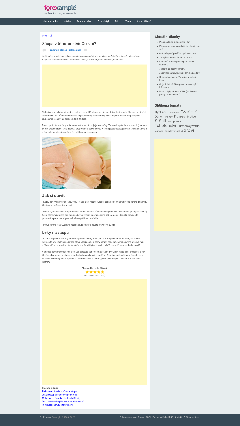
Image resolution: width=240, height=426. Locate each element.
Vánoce (159, 131)
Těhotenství (165, 126)
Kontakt (178, 417)
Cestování (173, 112)
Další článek (74, 50)
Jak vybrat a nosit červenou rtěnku (175, 57)
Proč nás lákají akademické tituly (174, 42)
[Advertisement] (94, 86)
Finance (168, 117)
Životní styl (103, 21)
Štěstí (160, 121)
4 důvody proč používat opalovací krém (177, 53)
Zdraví (187, 130)
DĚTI (52, 35)
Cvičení (188, 112)
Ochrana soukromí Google (132, 417)
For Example (45, 417)
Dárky (159, 116)
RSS (171, 417)
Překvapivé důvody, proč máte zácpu (59, 391)
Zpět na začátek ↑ (192, 417)
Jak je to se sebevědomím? (172, 69)
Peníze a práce (84, 21)
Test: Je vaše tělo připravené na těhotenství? (63, 401)
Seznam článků (160, 417)
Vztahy (67, 21)
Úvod (44, 35)
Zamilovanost (172, 131)
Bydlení (160, 112)
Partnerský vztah (189, 126)
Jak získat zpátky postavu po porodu (59, 395)
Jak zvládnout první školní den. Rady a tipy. (179, 73)
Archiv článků (144, 21)
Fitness (179, 116)
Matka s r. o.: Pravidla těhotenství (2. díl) (61, 398)
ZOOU (149, 417)
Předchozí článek (58, 50)
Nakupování (174, 121)
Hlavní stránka (50, 21)
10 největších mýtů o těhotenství (57, 405)
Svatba (191, 116)
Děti (117, 21)
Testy (128, 21)
